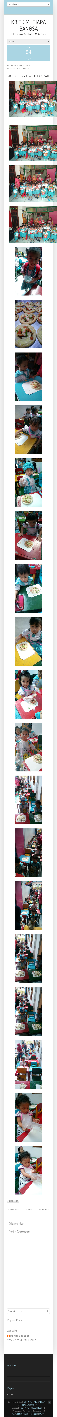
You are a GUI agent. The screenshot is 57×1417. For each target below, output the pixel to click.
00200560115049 (29, 1405)
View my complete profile (21, 1340)
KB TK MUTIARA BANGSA (28, 25)
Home (29, 1209)
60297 (42, 1414)
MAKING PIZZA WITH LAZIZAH (28, 76)
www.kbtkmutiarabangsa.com (25, 1414)
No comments (23, 68)
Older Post (44, 1209)
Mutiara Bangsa (19, 1336)
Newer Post (13, 1209)
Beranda (10, 1394)
